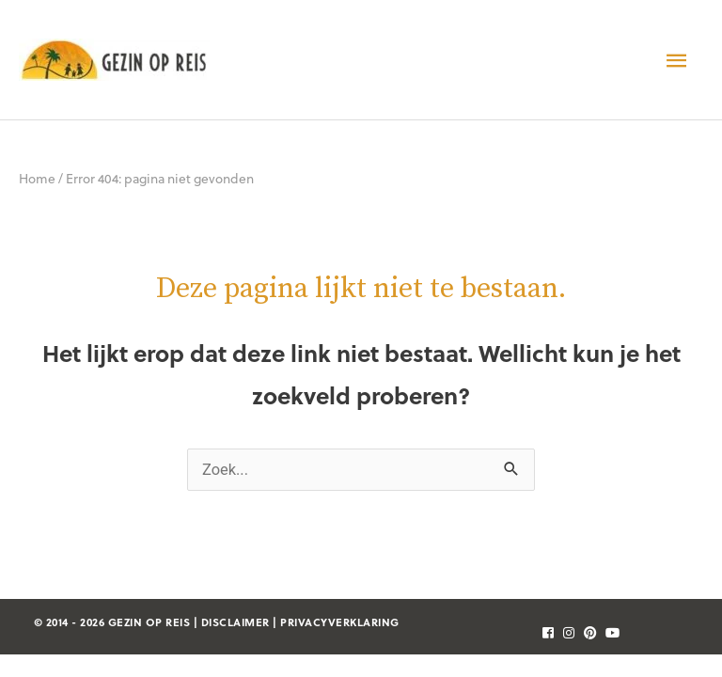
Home (37, 178)
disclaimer (235, 622)
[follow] (545, 632)
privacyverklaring (340, 622)
